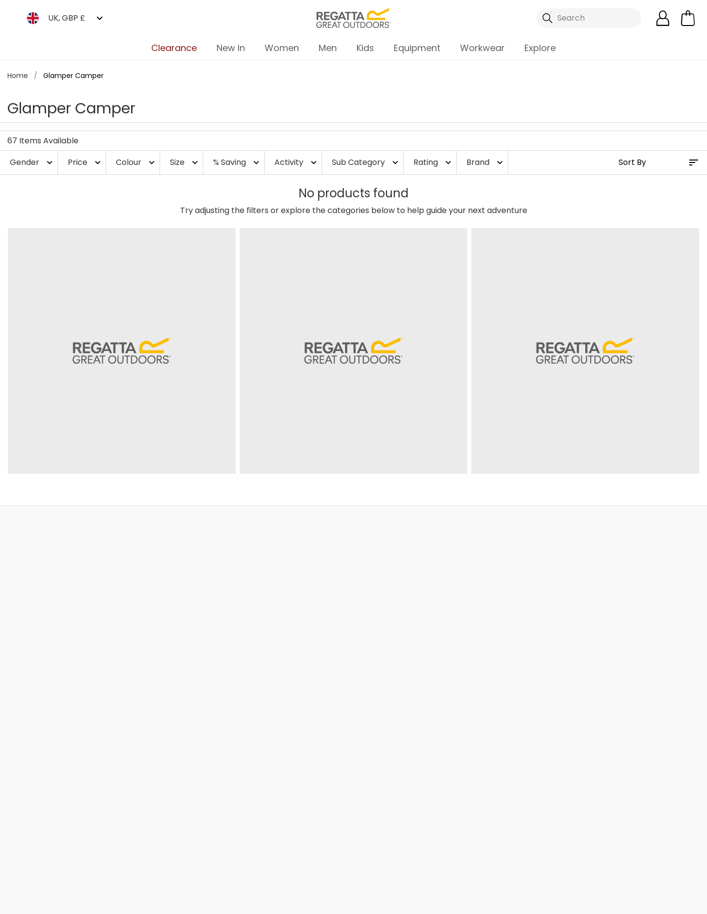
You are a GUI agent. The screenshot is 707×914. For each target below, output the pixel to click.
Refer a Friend (379, 788)
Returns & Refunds (58, 615)
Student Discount (387, 678)
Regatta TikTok (307, 856)
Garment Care (381, 773)
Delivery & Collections (65, 600)
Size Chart (373, 647)
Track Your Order (55, 631)
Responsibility (269, 710)
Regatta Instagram (328, 856)
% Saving (237, 162)
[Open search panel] (589, 18)
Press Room (266, 678)
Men (328, 48)
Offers (365, 663)
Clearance (174, 48)
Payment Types (383, 741)
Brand (485, 162)
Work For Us (265, 647)
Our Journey (267, 600)
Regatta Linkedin (348, 856)
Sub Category (366, 162)
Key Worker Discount (392, 725)
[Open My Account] (663, 18)
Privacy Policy (581, 900)
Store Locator (373, 527)
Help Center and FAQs (175, 615)
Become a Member (390, 615)
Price (85, 162)
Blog (252, 615)
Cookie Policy (657, 900)
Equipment (417, 48)
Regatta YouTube (368, 856)
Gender (32, 162)
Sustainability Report (283, 663)
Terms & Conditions (492, 900)
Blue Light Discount (389, 710)
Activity (296, 162)
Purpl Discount (381, 694)
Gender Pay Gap (276, 694)
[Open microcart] (688, 18)
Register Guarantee (391, 631)
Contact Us (569, 527)
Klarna (366, 757)
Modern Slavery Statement (273, 747)
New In (231, 48)
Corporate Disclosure (284, 725)
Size (185, 162)
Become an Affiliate (391, 804)
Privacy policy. (591, 630)
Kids (365, 48)
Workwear (482, 48)
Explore (540, 48)
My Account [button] (176, 527)
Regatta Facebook (287, 856)
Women (282, 48)
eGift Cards (375, 600)
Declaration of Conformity (294, 769)
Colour (136, 162)
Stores (256, 631)
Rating (433, 162)
